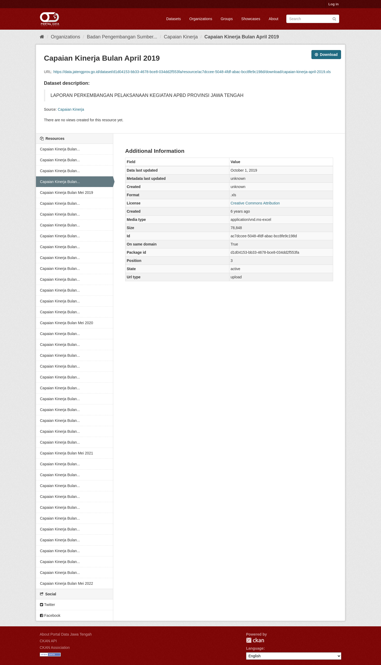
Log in (333, 4)
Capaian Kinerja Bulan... (60, 149)
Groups (227, 19)
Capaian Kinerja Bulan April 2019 (241, 36)
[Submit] (334, 18)
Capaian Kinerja (181, 36)
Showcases (250, 19)
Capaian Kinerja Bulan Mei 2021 (66, 453)
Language (255, 648)
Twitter (47, 604)
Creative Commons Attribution (255, 203)
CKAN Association (55, 647)
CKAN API (48, 641)
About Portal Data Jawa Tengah (66, 634)
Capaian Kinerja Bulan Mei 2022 (66, 583)
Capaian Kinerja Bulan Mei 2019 (66, 192)
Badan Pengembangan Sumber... (122, 36)
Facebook (50, 615)
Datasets (173, 19)
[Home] (42, 36)
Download (326, 54)
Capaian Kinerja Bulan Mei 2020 (66, 323)
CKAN (255, 640)
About (273, 19)
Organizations (200, 19)
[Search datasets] (312, 19)
